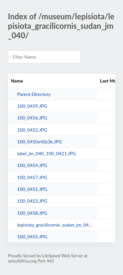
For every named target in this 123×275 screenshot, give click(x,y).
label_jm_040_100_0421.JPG (46, 153)
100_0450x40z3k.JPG (39, 141)
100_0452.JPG (32, 130)
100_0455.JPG (32, 236)
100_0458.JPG (32, 213)
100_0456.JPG (32, 117)
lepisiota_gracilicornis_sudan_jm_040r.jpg (55, 225)
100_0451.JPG (32, 189)
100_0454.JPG (32, 165)
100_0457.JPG (32, 177)
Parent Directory (34, 94)
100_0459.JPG (32, 106)
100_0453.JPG (32, 201)
